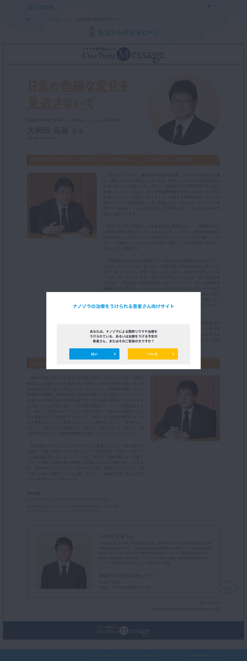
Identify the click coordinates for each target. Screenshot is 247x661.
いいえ (153, 353)
